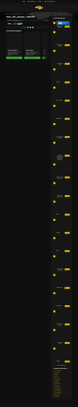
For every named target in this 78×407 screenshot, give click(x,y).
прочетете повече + (14, 57)
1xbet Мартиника (57, 387)
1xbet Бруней (56, 385)
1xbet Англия (56, 378)
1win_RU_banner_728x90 (16, 13)
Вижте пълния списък (61, 365)
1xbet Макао (56, 396)
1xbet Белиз (56, 381)
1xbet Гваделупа (57, 388)
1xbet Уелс (56, 376)
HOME (23, 1)
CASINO (40, 1)
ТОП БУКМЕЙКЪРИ (31, 1)
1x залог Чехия (57, 379)
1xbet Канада (56, 372)
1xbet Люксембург (57, 392)
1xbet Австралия (57, 370)
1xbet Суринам (57, 394)
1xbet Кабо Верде (57, 390)
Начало (7, 13)
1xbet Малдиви (57, 383)
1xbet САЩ (56, 374)
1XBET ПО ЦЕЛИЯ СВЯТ (49, 1)
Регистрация (67, 26)
